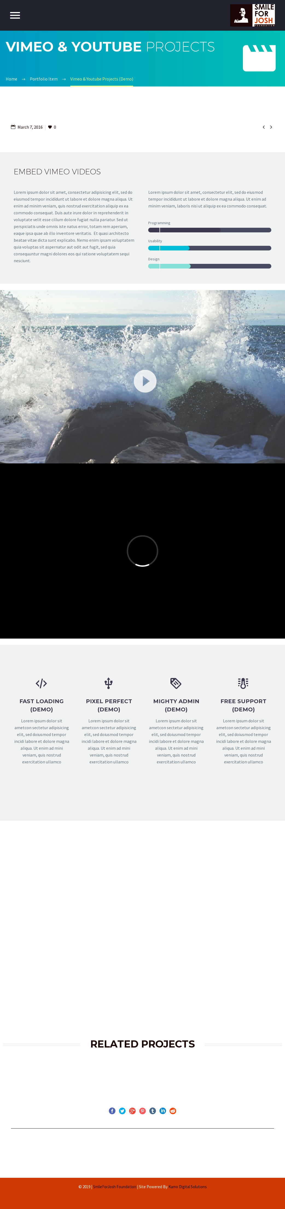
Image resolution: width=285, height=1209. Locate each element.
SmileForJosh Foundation (114, 1186)
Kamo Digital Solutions (187, 1186)
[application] (142, 377)
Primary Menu (15, 15)
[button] (142, 378)
